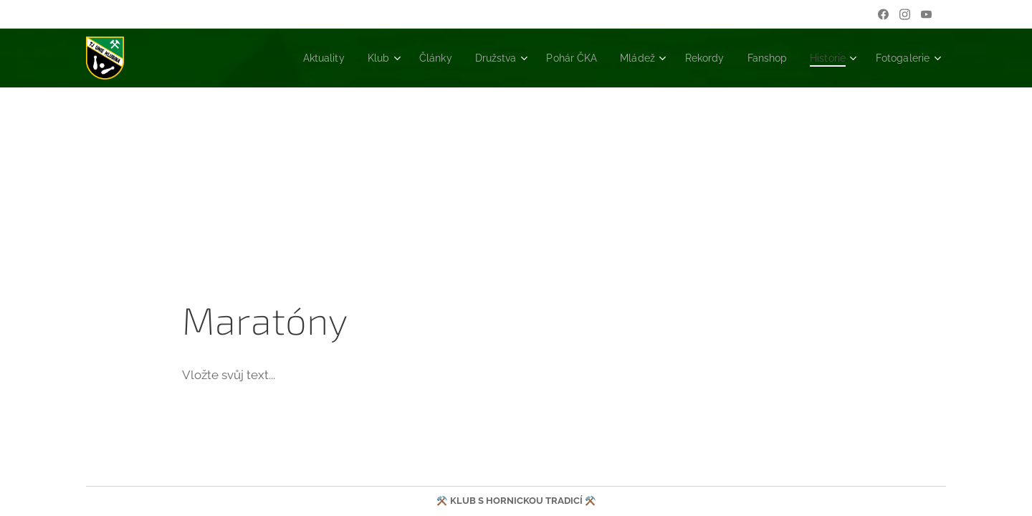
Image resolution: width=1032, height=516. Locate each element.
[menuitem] (288, 58)
